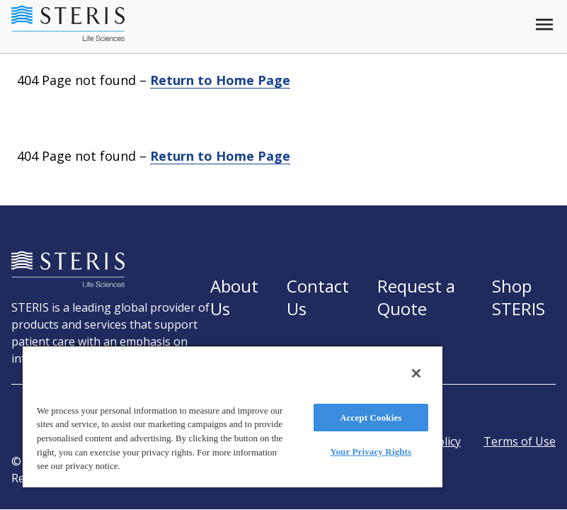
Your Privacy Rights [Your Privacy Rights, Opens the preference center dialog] (370, 451)
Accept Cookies (370, 417)
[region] (232, 416)
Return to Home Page (220, 80)
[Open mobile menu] (544, 24)
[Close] (416, 373)
